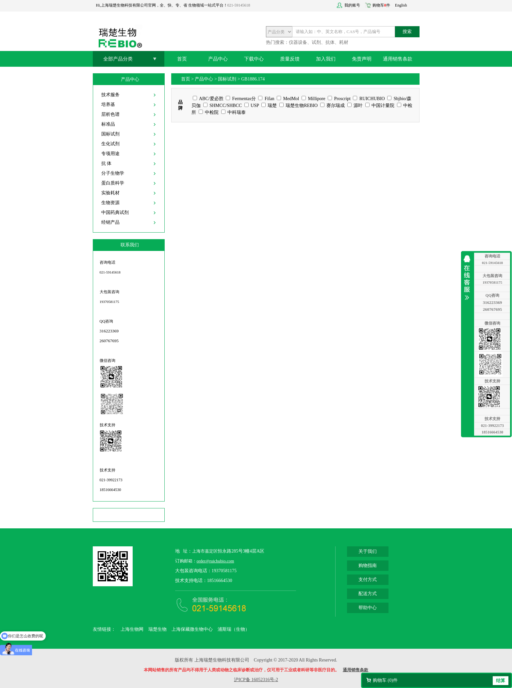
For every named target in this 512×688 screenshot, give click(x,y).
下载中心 (254, 59)
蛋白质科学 (112, 183)
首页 (182, 59)
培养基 (108, 104)
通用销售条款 (397, 59)
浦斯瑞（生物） (234, 629)
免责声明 (362, 59)
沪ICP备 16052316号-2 (256, 679)
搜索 (407, 31)
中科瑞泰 (233, 112)
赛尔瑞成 (332, 105)
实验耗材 (110, 192)
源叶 (355, 105)
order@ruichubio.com (215, 560)
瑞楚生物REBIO (298, 105)
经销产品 (110, 222)
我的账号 (352, 5)
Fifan (266, 98)
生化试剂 (110, 143)
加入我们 (326, 59)
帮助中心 (367, 607)
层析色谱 (110, 114)
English (401, 5)
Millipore (313, 98)
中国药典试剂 (115, 212)
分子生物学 (112, 173)
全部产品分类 (118, 59)
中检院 (209, 112)
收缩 (468, 277)
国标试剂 (110, 134)
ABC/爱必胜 (208, 98)
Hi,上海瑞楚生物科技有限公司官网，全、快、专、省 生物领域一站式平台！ (161, 5)
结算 (500, 680)
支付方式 (367, 579)
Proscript (339, 98)
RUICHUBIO (369, 98)
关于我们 (367, 551)
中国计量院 (380, 105)
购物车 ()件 (385, 680)
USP (251, 105)
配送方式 (367, 593)
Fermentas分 (241, 98)
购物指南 (367, 565)
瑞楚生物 (157, 629)
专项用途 (110, 153)
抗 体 (106, 163)
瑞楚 (269, 105)
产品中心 (218, 59)
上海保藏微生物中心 (192, 629)
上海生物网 (132, 629)
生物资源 (110, 202)
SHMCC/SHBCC (222, 105)
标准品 (108, 124)
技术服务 (110, 94)
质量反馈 (290, 59)
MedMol (288, 98)
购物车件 (381, 5)
